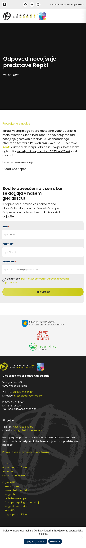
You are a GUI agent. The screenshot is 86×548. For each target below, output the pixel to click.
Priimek (8, 244)
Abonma (7, 471)
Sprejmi (29, 541)
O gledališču (77, 4)
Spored (6, 463)
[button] (75, 16)
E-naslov (9, 261)
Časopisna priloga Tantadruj (22, 502)
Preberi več (55, 541)
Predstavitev (12, 486)
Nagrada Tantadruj (16, 506)
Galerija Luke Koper (16, 498)
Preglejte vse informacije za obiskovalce (26, 452)
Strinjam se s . (37, 280)
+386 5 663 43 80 (23, 392)
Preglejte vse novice (16, 123)
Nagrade (10, 494)
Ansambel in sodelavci (18, 490)
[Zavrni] (82, 537)
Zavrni (41, 541)
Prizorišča (10, 510)
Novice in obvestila (60, 4)
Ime (5, 226)
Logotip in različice (16, 514)
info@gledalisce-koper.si (28, 395)
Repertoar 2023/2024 (14, 467)
